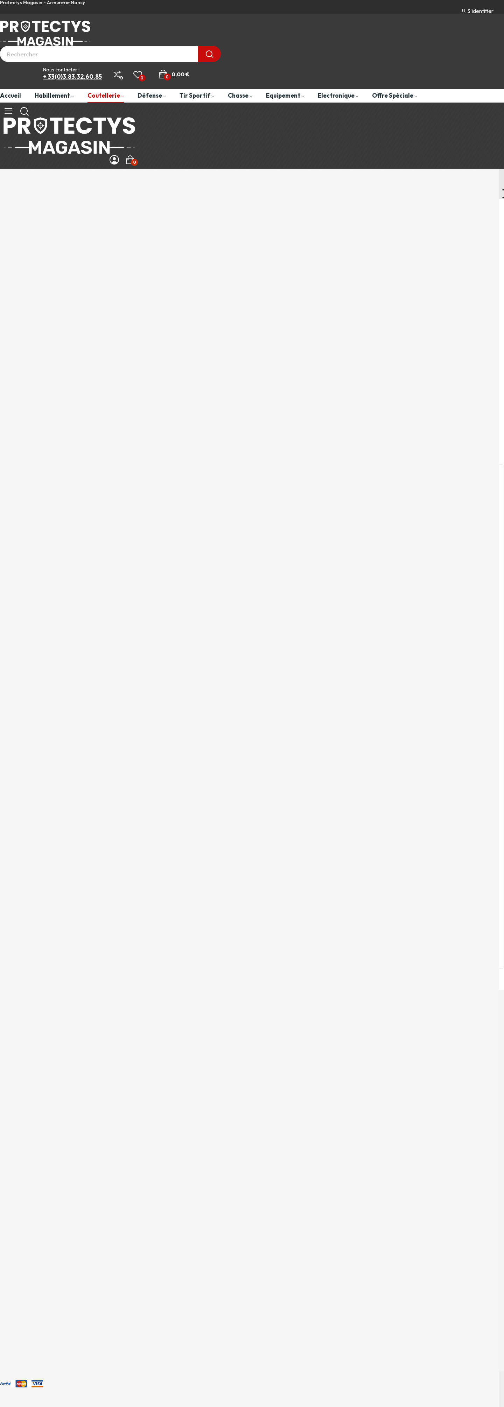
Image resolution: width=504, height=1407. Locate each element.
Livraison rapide (26, 824)
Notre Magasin (24, 702)
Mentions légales (23, 1232)
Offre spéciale (19, 1202)
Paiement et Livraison (29, 1272)
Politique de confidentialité (36, 1245)
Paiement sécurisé (29, 579)
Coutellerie (15, 1149)
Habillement (16, 1135)
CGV (6, 1258)
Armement (14, 1162)
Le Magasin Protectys (29, 1285)
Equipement (16, 1176)
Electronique (17, 1189)
